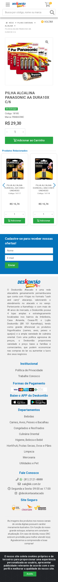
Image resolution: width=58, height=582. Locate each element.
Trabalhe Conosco (29, 376)
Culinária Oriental (29, 434)
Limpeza (29, 451)
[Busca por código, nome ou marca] (26, 12)
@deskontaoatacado (29, 493)
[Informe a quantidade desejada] (15, 131)
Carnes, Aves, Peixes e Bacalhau (29, 422)
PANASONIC (18, 117)
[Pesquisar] (52, 12)
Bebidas (29, 416)
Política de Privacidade (29, 370)
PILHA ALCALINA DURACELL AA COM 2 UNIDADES (15, 188)
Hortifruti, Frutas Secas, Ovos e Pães (29, 445)
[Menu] (8, 4)
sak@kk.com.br (29, 484)
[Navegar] (3, 185)
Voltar (47, 21)
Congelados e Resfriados (29, 428)
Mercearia (29, 457)
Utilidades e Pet (29, 463)
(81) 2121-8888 (29, 479)
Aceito (30, 574)
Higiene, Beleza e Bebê (29, 439)
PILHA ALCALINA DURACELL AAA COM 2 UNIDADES (43, 188)
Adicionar (14, 220)
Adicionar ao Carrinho (29, 140)
